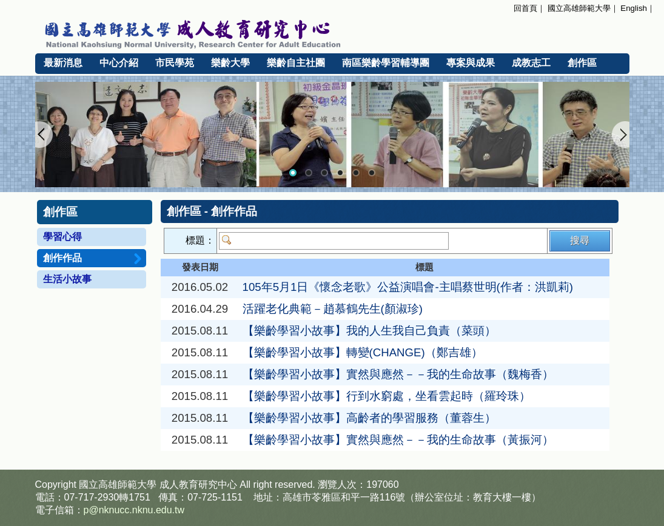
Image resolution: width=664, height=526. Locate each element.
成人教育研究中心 (198, 484)
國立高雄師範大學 (579, 8)
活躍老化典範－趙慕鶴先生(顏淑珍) (333, 308)
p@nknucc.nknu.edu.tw (134, 510)
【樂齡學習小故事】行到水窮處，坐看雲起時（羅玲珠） (387, 396)
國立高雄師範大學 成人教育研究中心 (332, 32)
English (633, 8)
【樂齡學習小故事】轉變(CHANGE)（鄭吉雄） (363, 352)
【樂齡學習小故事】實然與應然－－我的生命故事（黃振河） (398, 439)
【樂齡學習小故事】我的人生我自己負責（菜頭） (369, 330)
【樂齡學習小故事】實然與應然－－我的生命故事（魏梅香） (398, 374)
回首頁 (525, 8)
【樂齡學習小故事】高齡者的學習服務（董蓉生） (369, 417)
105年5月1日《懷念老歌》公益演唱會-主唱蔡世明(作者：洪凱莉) (408, 287)
